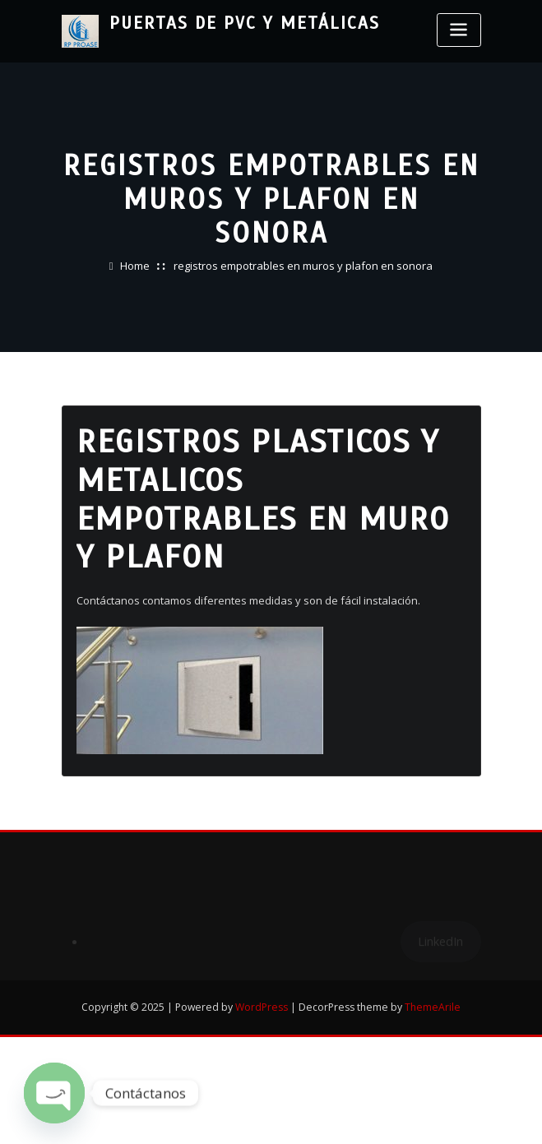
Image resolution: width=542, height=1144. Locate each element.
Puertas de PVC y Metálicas (244, 23)
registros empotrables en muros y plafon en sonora (303, 265)
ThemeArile (433, 1007)
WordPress (261, 1007)
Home (135, 265)
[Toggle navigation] (459, 30)
